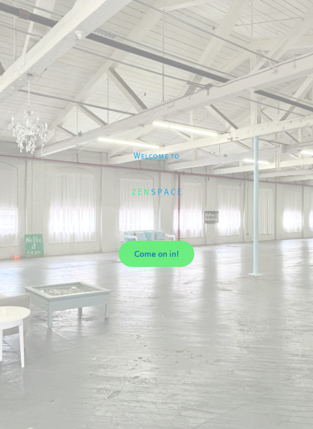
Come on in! (156, 253)
